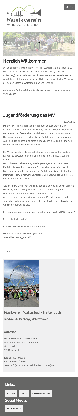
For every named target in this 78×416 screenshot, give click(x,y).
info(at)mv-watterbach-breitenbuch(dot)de (32, 365)
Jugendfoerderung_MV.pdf (16, 237)
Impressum (11, 394)
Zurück (6, 251)
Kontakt (24, 394)
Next (72, 42)
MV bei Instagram (14, 408)
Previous (6, 42)
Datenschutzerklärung (41, 394)
